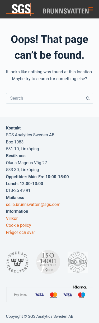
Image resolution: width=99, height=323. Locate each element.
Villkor (12, 218)
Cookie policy (18, 225)
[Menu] (90, 9)
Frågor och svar (20, 232)
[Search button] (88, 98)
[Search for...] (44, 98)
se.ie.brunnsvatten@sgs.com (33, 204)
